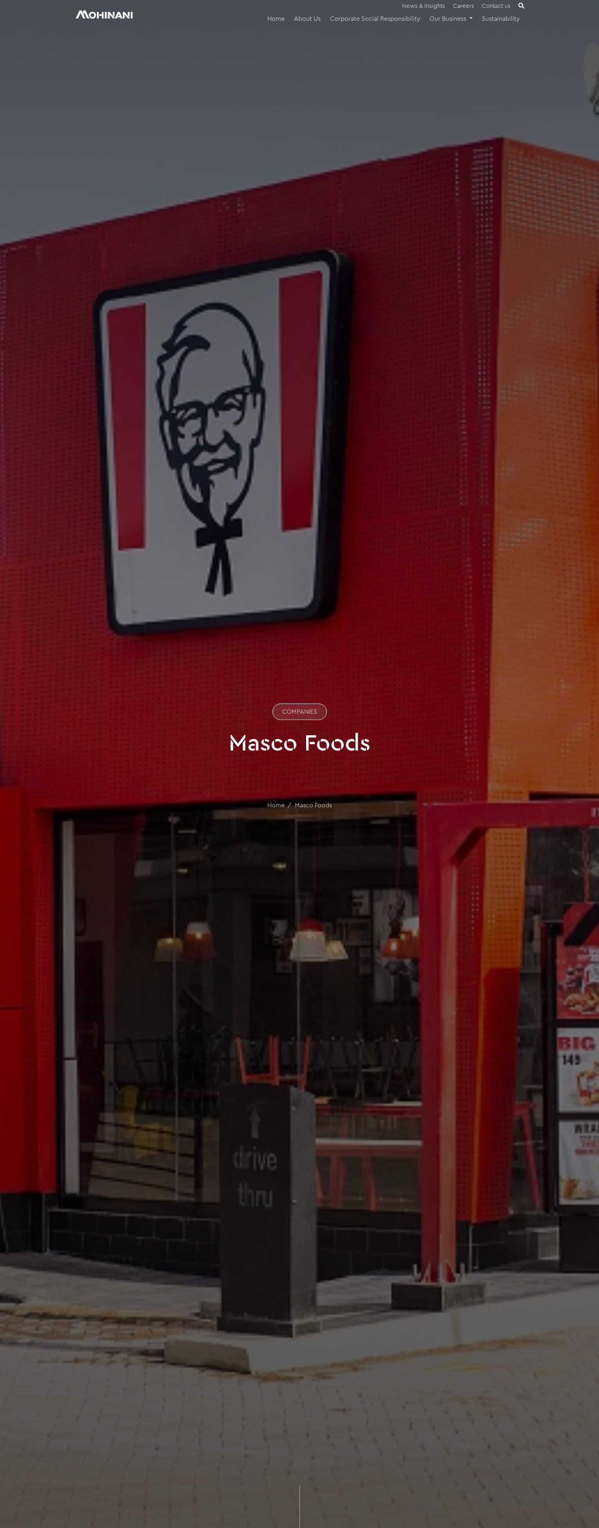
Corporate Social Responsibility (375, 19)
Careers (463, 6)
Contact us (496, 6)
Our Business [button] (448, 19)
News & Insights (423, 6)
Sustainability (501, 19)
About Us (307, 19)
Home (276, 19)
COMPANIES (299, 712)
